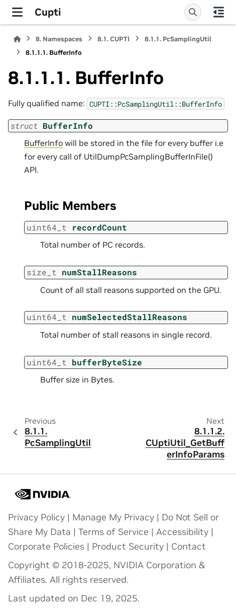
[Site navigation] (17, 12)
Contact (188, 546)
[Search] (192, 12)
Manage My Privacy (113, 517)
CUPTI (113, 39)
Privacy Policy (36, 517)
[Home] (17, 39)
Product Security (128, 546)
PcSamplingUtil (178, 39)
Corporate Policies (46, 546)
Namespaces (59, 39)
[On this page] (218, 12)
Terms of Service (113, 532)
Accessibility (182, 532)
